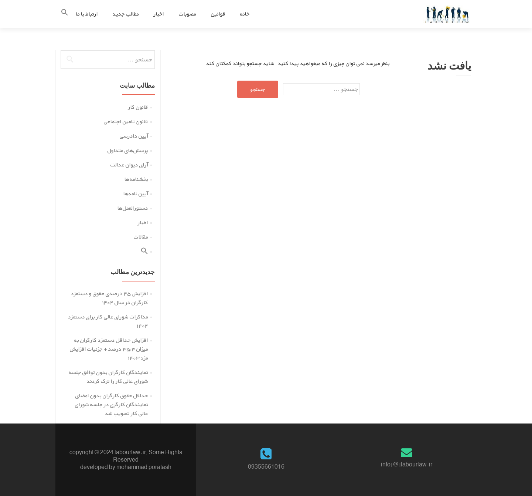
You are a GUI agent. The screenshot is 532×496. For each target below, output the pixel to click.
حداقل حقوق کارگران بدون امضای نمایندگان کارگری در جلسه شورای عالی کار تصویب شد (111, 404)
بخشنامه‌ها (136, 179)
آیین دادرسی (134, 136)
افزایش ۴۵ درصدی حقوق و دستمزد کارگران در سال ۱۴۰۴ (109, 298)
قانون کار (138, 107)
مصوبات (187, 14)
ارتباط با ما (87, 14)
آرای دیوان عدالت (129, 165)
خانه (245, 14)
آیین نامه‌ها (135, 193)
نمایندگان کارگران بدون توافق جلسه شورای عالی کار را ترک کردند (108, 376)
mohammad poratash (143, 467)
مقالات (141, 237)
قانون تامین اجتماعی (126, 121)
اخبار (159, 14)
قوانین (218, 14)
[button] (64, 13)
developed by (97, 467)
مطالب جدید (126, 14)
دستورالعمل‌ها (132, 208)
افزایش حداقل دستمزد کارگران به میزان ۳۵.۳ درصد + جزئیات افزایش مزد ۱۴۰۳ (109, 349)
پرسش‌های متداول (128, 150)
